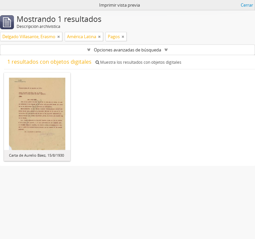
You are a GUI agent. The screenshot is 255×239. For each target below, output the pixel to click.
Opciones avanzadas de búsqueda (127, 50)
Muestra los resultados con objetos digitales (138, 62)
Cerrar (247, 5)
